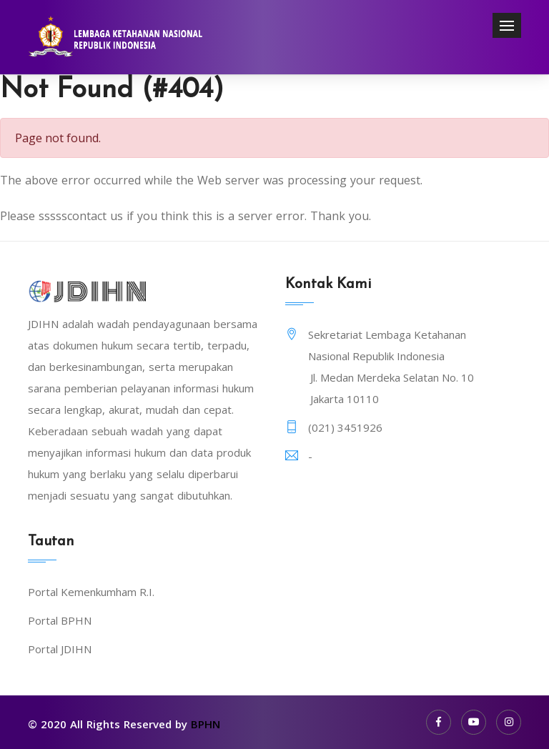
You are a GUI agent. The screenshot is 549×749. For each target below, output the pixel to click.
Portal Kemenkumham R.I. (91, 592)
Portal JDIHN (60, 649)
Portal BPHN (60, 620)
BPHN (205, 724)
